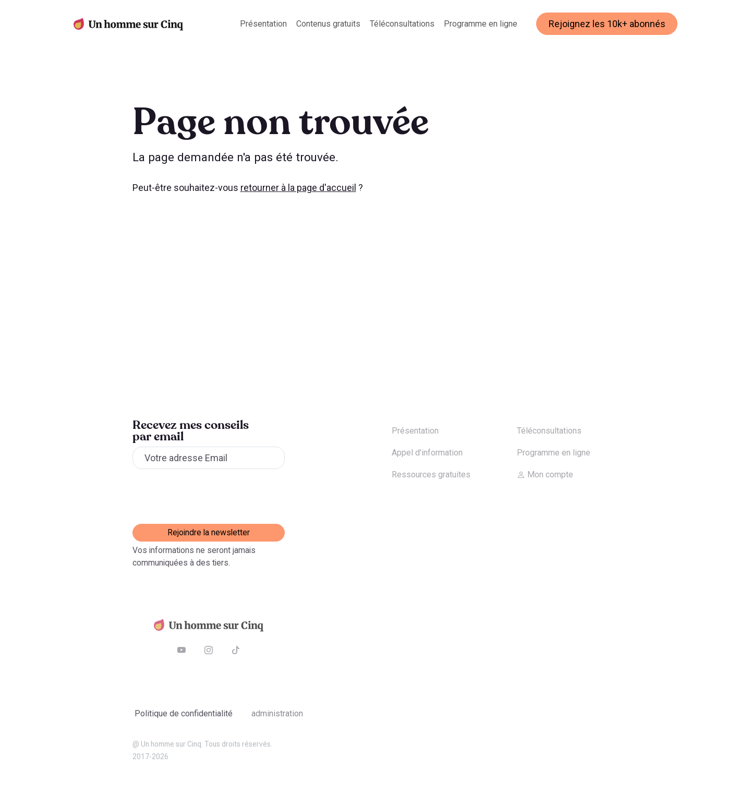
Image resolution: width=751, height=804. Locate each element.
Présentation (263, 24)
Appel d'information (427, 453)
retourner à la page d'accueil (298, 187)
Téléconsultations (402, 24)
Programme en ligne (480, 24)
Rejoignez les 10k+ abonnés (607, 23)
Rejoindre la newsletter (208, 532)
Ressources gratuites (431, 474)
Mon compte (545, 474)
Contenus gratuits (328, 24)
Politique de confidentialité (184, 713)
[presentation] (211, 496)
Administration (277, 713)
